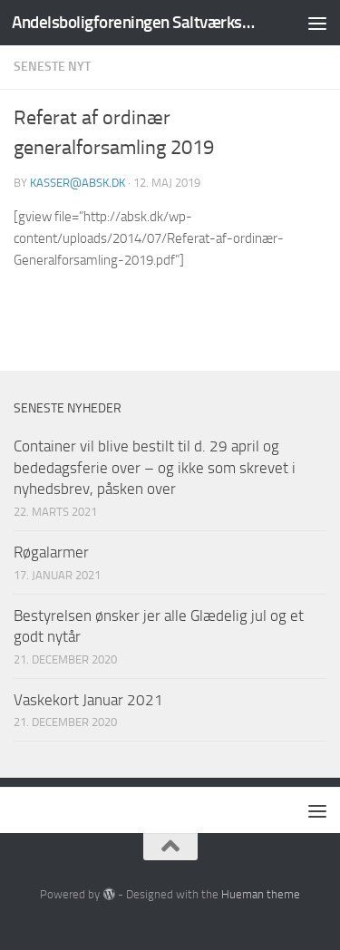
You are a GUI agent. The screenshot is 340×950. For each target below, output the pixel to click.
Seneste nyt (52, 66)
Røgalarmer (51, 552)
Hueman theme (260, 894)
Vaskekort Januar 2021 (88, 700)
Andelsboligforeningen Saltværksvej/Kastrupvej (134, 22)
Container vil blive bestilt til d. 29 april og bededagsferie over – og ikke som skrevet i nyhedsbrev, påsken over (155, 467)
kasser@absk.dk (77, 182)
